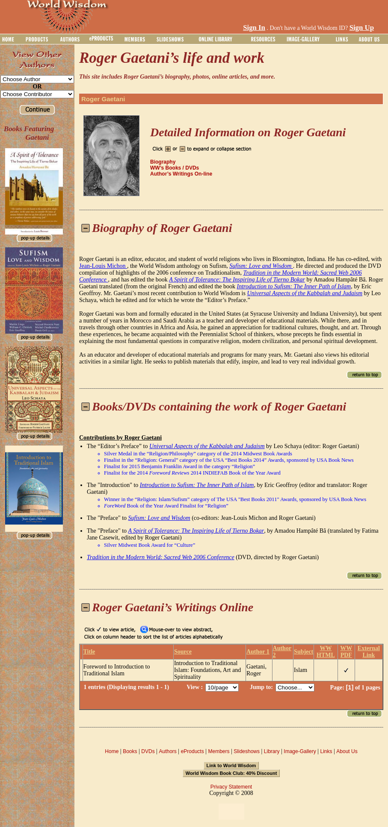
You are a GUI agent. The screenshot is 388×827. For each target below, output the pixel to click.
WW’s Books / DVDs (174, 168)
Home (111, 751)
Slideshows (247, 751)
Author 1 (258, 651)
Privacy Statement (231, 787)
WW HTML (326, 651)
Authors (167, 751)
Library (272, 751)
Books (130, 751)
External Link (369, 651)
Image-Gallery (300, 751)
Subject (303, 651)
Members (218, 751)
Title (89, 651)
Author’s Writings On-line (181, 174)
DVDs (147, 751)
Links (326, 751)
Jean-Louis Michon (103, 266)
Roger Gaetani (103, 99)
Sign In (254, 27)
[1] (349, 687)
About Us (346, 751)
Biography (162, 162)
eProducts (192, 751)
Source (183, 651)
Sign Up (361, 27)
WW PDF (346, 651)
